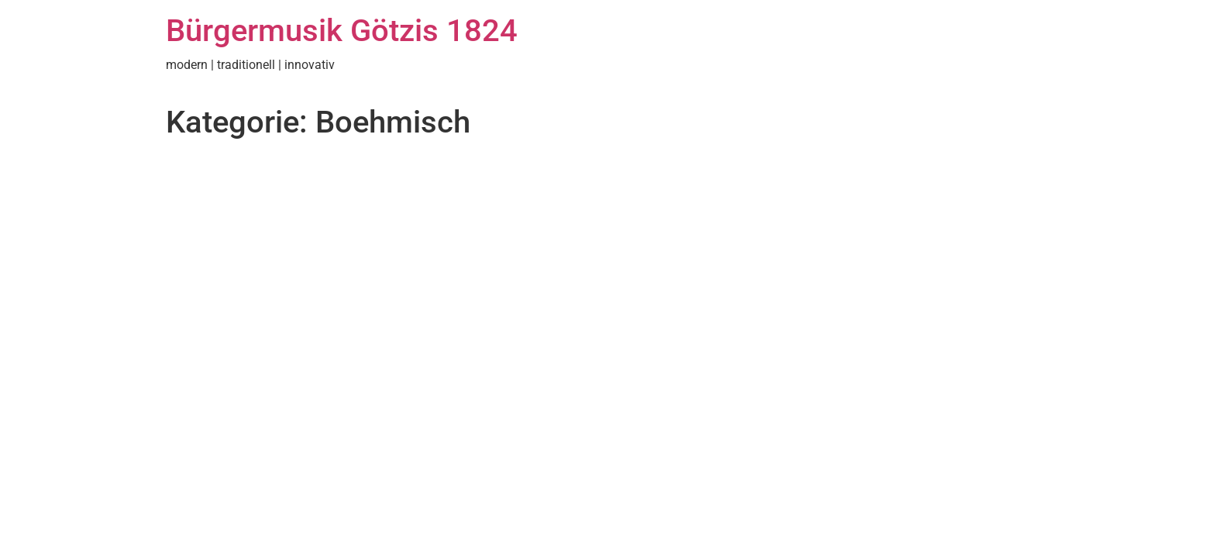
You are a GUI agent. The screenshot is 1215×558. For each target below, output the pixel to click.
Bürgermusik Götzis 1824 (342, 30)
